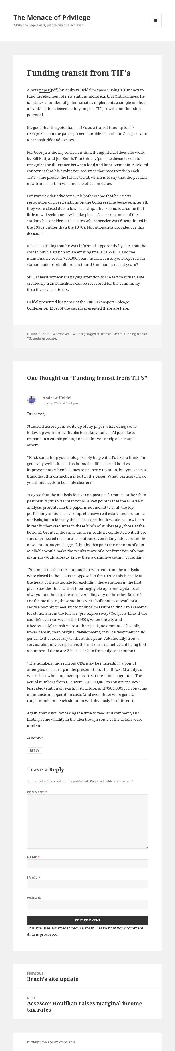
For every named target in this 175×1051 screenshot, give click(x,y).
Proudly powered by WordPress (51, 1042)
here (124, 308)
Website (34, 898)
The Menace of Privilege (51, 17)
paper (44, 89)
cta (120, 334)
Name (33, 857)
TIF (29, 338)
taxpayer (62, 334)
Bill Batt (39, 158)
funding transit (135, 334)
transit (106, 334)
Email (33, 877)
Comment (37, 792)
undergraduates (45, 338)
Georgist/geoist (87, 334)
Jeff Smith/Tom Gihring (76, 158)
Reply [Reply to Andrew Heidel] (34, 750)
